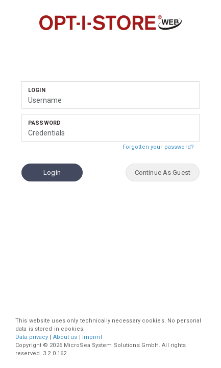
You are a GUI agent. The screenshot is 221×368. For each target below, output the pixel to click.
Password (44, 123)
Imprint (92, 337)
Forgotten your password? (161, 146)
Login (36, 90)
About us (65, 337)
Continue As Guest (162, 172)
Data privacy (31, 337)
